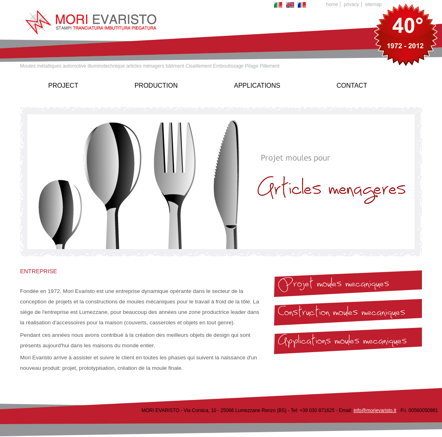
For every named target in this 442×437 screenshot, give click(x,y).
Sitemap (373, 4)
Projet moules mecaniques (333, 285)
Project (63, 85)
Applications (257, 85)
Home (332, 4)
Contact (352, 85)
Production (156, 85)
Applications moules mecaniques (342, 342)
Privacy (351, 4)
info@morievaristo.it (375, 410)
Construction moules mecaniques (341, 313)
